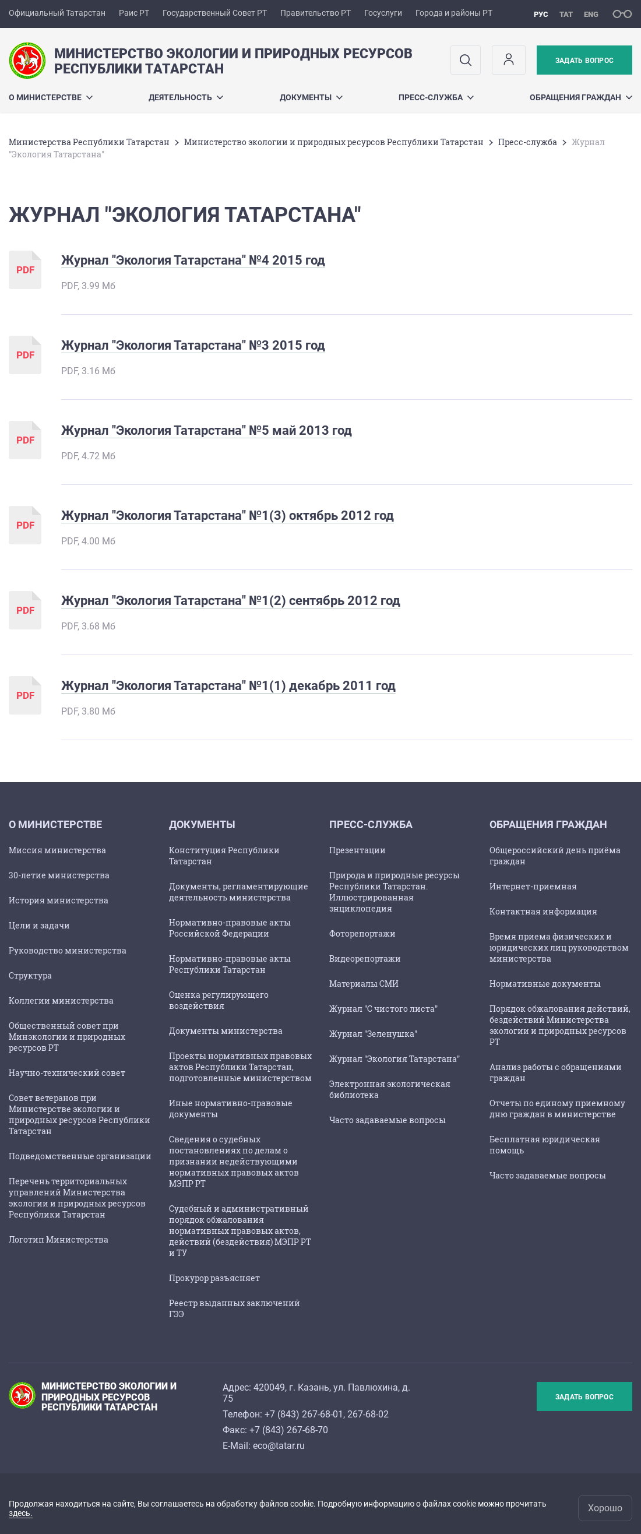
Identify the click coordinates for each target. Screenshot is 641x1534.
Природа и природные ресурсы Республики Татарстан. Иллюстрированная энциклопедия (394, 892)
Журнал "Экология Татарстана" (394, 1058)
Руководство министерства (67, 950)
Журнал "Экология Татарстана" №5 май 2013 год (206, 430)
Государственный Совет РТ (215, 12)
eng (591, 14)
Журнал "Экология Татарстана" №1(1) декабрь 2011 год (228, 685)
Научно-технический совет (67, 1072)
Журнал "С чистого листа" (383, 1008)
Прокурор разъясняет (214, 1277)
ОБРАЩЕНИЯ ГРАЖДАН (581, 97)
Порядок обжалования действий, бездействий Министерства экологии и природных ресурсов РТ (560, 1025)
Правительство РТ (315, 12)
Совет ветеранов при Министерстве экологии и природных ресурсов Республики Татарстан (79, 1114)
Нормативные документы (545, 983)
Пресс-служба (436, 97)
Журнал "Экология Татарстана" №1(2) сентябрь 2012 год (230, 600)
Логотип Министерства (58, 1239)
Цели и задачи (39, 925)
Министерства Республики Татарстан (89, 141)
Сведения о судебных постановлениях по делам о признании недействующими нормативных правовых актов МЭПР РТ (234, 1161)
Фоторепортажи (362, 933)
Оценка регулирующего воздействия (219, 1000)
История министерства (58, 900)
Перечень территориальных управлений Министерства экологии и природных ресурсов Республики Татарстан (77, 1198)
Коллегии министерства (61, 1000)
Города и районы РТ (453, 12)
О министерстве (51, 97)
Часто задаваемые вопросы (387, 1119)
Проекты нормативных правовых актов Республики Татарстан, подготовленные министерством (240, 1066)
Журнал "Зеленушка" (373, 1033)
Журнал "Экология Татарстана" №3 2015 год (193, 345)
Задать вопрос (584, 61)
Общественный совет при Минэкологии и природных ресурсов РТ (67, 1036)
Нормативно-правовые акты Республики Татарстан (230, 964)
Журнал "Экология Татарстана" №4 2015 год (193, 260)
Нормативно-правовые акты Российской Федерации (230, 928)
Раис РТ (134, 12)
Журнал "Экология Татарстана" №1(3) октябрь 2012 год (227, 515)
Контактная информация (543, 911)
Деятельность (186, 97)
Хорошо (605, 1508)
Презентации (357, 850)
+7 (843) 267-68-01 (304, 1414)
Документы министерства (226, 1030)
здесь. (21, 1513)
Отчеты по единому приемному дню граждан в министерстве (557, 1108)
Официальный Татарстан (57, 12)
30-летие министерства (59, 875)
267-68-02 (368, 1414)
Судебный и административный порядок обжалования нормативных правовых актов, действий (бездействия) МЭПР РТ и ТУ (240, 1230)
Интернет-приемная (533, 886)
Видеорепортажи (365, 958)
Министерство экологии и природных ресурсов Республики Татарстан (334, 141)
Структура (30, 975)
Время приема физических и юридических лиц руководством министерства (559, 947)
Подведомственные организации (80, 1156)
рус (541, 14)
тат (566, 14)
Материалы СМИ (364, 983)
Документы (311, 97)
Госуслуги (383, 12)
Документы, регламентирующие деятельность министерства (238, 892)
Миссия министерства (57, 850)
